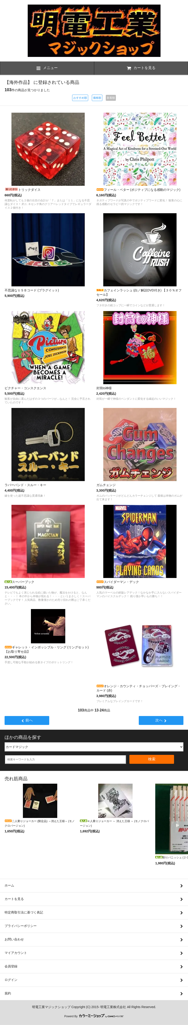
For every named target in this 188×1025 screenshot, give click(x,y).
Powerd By (94, 1016)
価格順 (97, 97)
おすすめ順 (80, 97)
